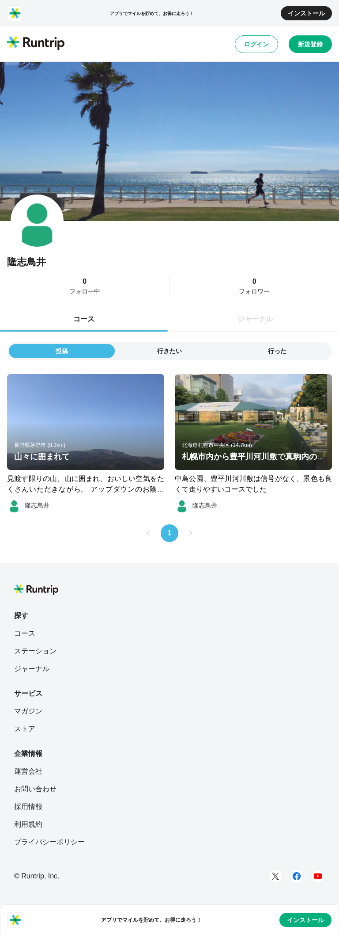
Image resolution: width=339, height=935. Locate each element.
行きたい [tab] (169, 351)
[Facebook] (297, 876)
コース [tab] (83, 319)
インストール (306, 13)
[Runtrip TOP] (35, 43)
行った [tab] (277, 351)
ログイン (256, 44)
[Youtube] (318, 876)
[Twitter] (275, 876)
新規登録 (310, 44)
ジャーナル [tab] (255, 319)
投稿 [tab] (62, 351)
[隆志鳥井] (28, 505)
